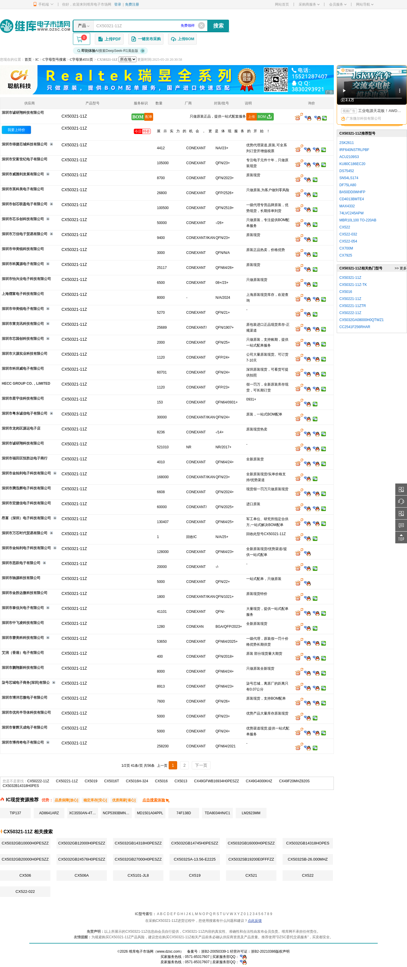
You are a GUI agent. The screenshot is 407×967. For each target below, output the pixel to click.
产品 (82, 25)
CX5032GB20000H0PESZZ (25, 859)
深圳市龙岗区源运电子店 (21, 428)
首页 (28, 59)
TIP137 (15, 813)
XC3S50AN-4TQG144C (83, 813)
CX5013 (181, 781)
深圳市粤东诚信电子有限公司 (24, 413)
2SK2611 (346, 143)
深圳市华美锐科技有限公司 (23, 249)
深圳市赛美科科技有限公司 (23, 638)
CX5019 (91, 781)
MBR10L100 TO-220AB (357, 220)
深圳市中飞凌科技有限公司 (23, 623)
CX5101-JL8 (138, 875)
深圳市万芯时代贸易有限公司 (24, 533)
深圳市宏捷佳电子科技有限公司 (26, 503)
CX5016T (111, 781)
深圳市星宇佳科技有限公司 (23, 398)
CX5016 (161, 781)
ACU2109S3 (349, 157)
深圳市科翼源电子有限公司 (23, 264)
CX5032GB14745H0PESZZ (194, 843)
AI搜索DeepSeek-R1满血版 (111, 50)
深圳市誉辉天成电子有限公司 (24, 727)
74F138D (184, 813)
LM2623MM (251, 813)
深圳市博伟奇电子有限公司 (23, 742)
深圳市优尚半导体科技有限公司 (26, 712)
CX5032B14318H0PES (21, 786)
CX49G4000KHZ (259, 781)
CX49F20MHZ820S (294, 781)
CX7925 (345, 255)
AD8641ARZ (49, 813)
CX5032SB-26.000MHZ (308, 859)
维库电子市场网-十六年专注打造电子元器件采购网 (35, 26)
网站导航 (364, 4)
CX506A (82, 875)
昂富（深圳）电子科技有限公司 (26, 518)
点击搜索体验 (156, 800)
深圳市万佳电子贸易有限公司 (24, 234)
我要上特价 (16, 130)
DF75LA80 (347, 185)
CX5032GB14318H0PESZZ (138, 843)
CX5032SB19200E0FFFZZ (251, 859)
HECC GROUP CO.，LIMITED (26, 383)
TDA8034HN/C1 (217, 813)
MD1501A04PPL (150, 813)
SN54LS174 (348, 178)
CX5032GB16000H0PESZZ (251, 843)
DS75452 (346, 171)
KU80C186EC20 (352, 164)
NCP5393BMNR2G (117, 813)
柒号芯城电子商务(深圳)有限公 (26, 683)
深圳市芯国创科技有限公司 (23, 339)
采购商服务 (309, 4)
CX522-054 (348, 241)
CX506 (25, 875)
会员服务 (337, 4)
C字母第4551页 (81, 59)
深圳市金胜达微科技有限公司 (24, 593)
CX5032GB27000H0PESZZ (138, 859)
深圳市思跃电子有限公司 (21, 563)
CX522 (308, 875)
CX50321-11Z (74, 128)
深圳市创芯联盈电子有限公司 (24, 204)
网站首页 (282, 4)
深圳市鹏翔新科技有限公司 (23, 668)
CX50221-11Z (67, 781)
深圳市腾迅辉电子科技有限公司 (26, 488)
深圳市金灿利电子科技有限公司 (26, 473)
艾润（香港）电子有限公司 (23, 653)
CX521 (251, 875)
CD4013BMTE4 (351, 199)
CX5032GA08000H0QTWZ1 (361, 320)
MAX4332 (347, 206)
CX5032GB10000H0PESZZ (25, 843)
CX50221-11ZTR (352, 306)
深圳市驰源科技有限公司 (21, 578)
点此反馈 (255, 921)
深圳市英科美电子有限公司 (23, 189)
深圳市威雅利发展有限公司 (23, 174)
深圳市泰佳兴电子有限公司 (23, 608)
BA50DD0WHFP (352, 192)
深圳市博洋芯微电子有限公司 (24, 697)
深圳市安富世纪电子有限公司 (24, 159)
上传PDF (109, 39)
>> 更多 (401, 268)
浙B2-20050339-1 (215, 951)
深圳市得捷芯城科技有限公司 (24, 144)
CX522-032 (348, 234)
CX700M (346, 248)
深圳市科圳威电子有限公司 (23, 369)
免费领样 (188, 25)
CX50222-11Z (38, 781)
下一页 (201, 765)
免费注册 (132, 4)
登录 (117, 4)
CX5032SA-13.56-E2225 (195, 859)
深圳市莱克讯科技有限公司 (23, 324)
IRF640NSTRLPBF (354, 150)
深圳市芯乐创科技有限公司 (23, 219)
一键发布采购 (146, 39)
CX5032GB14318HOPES (307, 843)
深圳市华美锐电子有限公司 (23, 309)
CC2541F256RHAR (354, 327)
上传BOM (182, 39)
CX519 (195, 875)
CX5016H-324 (137, 781)
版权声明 (283, 951)
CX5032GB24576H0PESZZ (81, 859)
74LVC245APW (351, 213)
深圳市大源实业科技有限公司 (24, 354)
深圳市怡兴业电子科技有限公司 (26, 279)
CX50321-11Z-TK (353, 285)
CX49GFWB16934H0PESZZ (216, 781)
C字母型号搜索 (54, 59)
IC (37, 59)
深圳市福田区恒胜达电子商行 (24, 458)
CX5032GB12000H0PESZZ (81, 843)
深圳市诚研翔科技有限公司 (23, 113)
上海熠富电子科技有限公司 (23, 294)
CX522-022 (25, 891)
